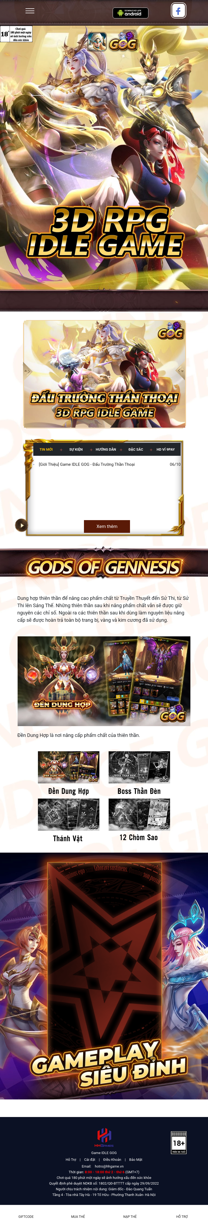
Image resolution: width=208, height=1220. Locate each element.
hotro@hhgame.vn (109, 1166)
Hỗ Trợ (71, 1160)
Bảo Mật (135, 1160)
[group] (104, 374)
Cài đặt (89, 1160)
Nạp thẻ (129, 1217)
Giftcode (26, 1217)
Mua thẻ (78, 1217)
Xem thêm (106, 526)
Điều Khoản (112, 1160)
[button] (180, 371)
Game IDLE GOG (104, 1153)
